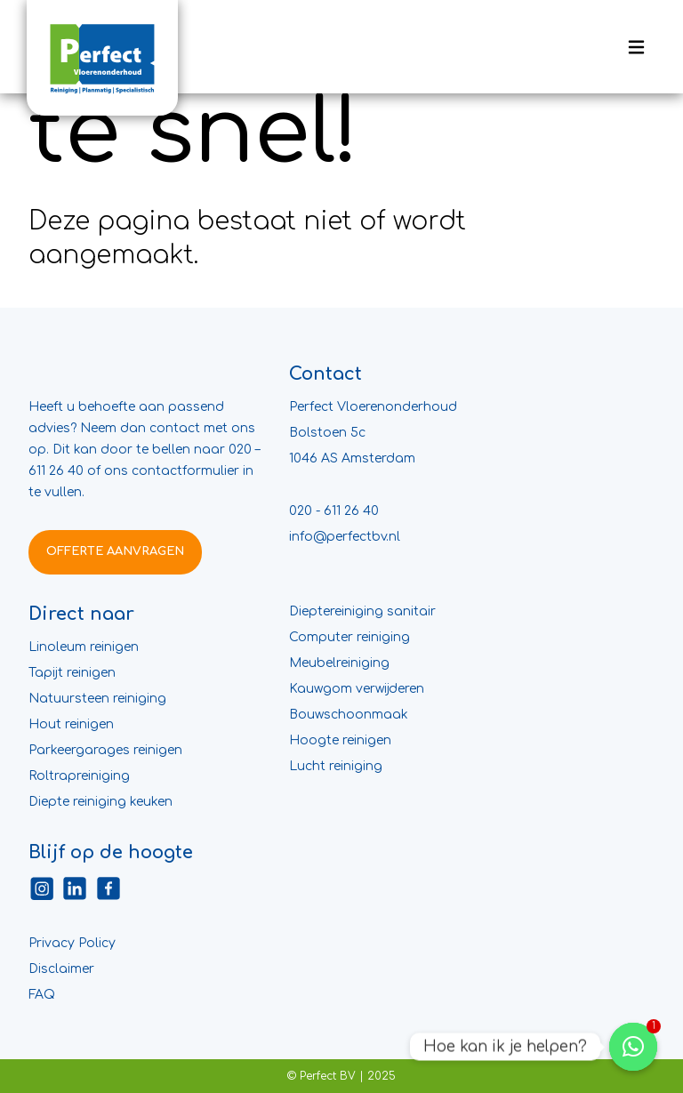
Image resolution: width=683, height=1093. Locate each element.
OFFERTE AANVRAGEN (115, 551)
